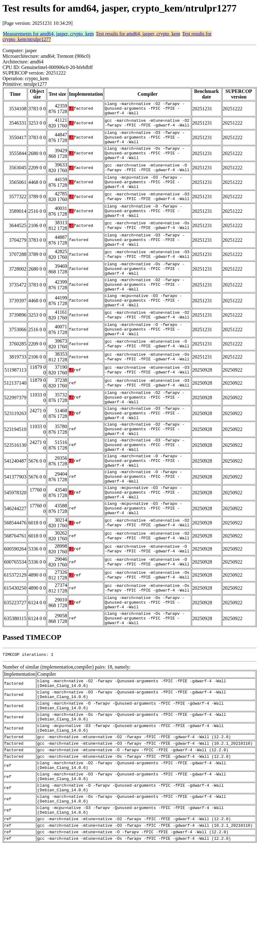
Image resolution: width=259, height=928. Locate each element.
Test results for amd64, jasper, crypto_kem (138, 33)
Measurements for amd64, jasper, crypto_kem (48, 33)
